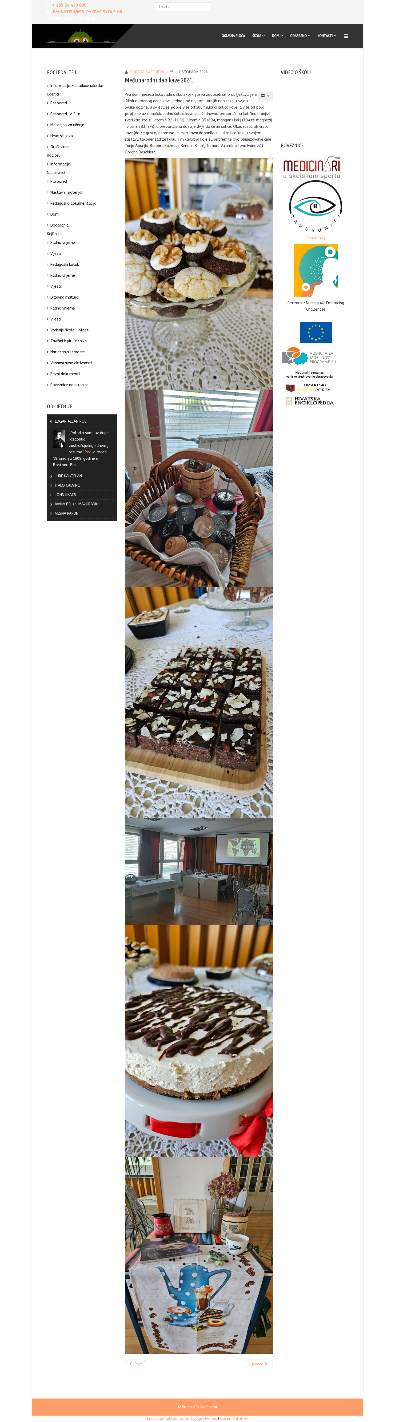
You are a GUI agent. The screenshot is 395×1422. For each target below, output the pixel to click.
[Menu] (347, 36)
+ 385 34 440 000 (69, 5)
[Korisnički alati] (265, 96)
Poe (88, 452)
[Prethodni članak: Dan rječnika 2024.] (135, 1364)
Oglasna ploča (233, 36)
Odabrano (298, 36)
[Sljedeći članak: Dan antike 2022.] (259, 1364)
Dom (275, 36)
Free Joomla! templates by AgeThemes (182, 1418)
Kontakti (325, 36)
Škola (256, 36)
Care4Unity (315, 238)
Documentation (234, 1418)
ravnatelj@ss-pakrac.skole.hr (87, 12)
